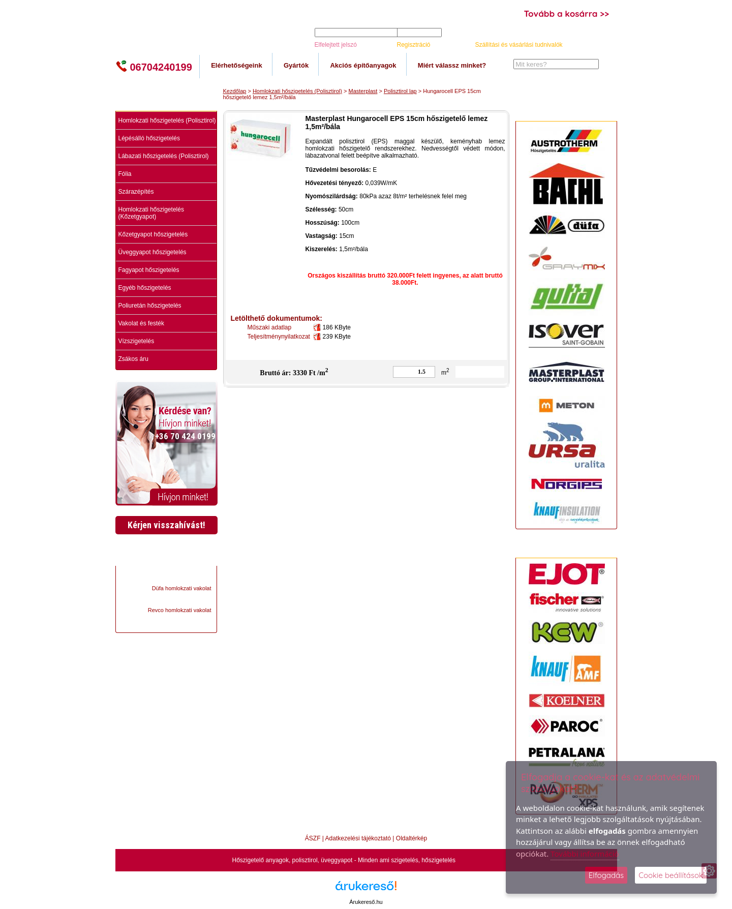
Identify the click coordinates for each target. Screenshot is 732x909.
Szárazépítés (136, 191)
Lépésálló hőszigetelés (149, 138)
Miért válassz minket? (452, 65)
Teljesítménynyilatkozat (281, 336)
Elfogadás (606, 875)
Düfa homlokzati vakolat (181, 588)
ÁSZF (313, 838)
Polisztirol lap (400, 91)
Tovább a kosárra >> (566, 13)
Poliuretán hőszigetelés (149, 305)
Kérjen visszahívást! (166, 525)
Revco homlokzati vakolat (179, 610)
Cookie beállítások (670, 875)
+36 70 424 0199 (185, 436)
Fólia (125, 173)
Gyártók (296, 65)
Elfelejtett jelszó (336, 44)
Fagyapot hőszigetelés (148, 270)
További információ (585, 854)
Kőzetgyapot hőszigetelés (153, 234)
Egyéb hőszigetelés (144, 287)
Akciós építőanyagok (363, 65)
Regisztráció (414, 44)
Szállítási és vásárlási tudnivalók (519, 44)
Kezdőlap (235, 91)
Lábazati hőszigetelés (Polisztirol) (163, 156)
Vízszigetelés (136, 341)
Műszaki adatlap (271, 327)
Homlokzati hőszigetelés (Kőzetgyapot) (151, 213)
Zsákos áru (133, 358)
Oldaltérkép (411, 838)
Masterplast (363, 91)
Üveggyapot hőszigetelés (152, 252)
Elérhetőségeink (236, 65)
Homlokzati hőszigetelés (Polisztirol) (167, 120)
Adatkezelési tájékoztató (358, 838)
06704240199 (153, 66)
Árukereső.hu (365, 902)
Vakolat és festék (141, 323)
